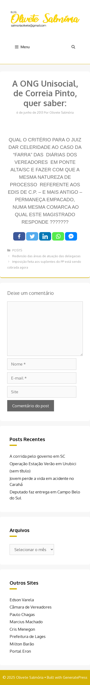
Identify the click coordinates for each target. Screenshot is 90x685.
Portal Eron (20, 651)
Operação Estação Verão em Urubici (43, 463)
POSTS (17, 250)
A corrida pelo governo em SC (37, 456)
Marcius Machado (26, 621)
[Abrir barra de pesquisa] (73, 47)
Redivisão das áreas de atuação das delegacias (46, 256)
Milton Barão (22, 643)
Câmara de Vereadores (31, 606)
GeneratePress (75, 677)
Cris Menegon (22, 629)
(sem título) (20, 470)
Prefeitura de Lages (28, 636)
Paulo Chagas (22, 614)
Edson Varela (22, 599)
